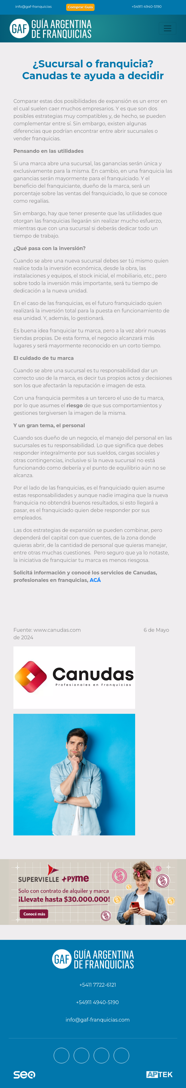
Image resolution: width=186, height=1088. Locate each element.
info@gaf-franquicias (29, 6)
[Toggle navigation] (167, 28)
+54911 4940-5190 (143, 6)
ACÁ (95, 580)
